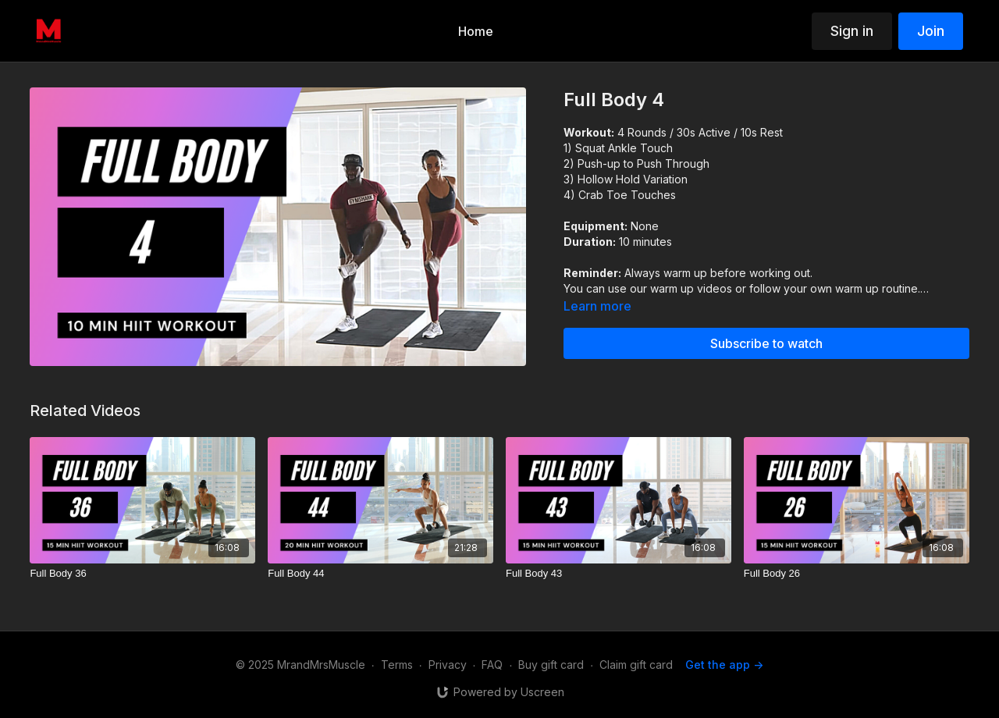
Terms (397, 664)
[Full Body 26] (856, 573)
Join (930, 31)
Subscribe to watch (766, 343)
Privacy (447, 664)
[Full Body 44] (380, 573)
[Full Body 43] (618, 573)
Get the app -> (724, 664)
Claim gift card (636, 664)
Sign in (851, 31)
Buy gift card (551, 664)
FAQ (492, 664)
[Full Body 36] (142, 573)
